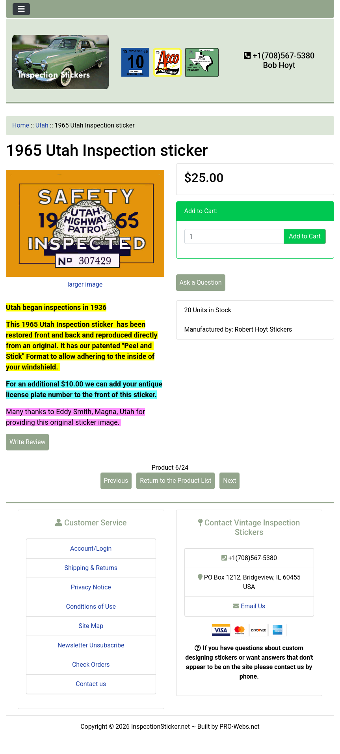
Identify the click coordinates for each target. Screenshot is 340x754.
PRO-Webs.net (239, 726)
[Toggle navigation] (21, 9)
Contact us (91, 684)
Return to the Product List (175, 480)
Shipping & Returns (90, 568)
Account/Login (90, 548)
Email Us (249, 606)
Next (229, 480)
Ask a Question (201, 282)
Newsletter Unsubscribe (91, 645)
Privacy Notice (91, 587)
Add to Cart (305, 236)
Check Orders (91, 664)
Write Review (27, 442)
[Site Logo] (61, 61)
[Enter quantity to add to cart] (234, 236)
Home (20, 125)
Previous (116, 480)
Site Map (90, 626)
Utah (41, 125)
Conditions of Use (91, 606)
